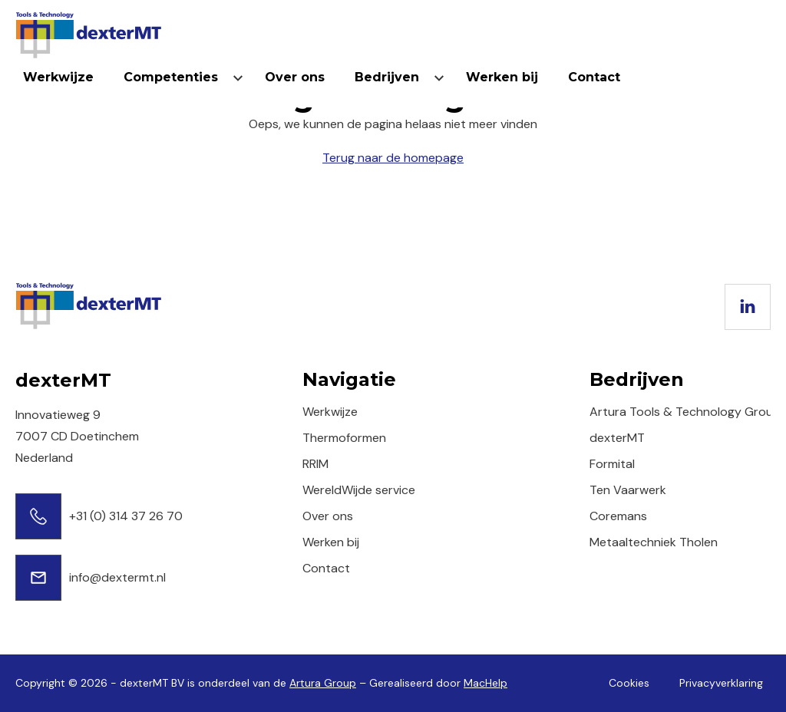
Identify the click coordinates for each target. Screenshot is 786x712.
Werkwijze (58, 77)
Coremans (618, 516)
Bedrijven (387, 77)
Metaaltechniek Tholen (654, 542)
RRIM (315, 464)
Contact (594, 77)
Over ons (295, 77)
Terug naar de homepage (393, 158)
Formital (612, 464)
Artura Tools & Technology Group (685, 412)
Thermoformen (344, 438)
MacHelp (485, 683)
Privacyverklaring (721, 683)
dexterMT (617, 438)
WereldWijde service (358, 490)
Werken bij (502, 77)
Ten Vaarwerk (628, 490)
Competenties (171, 77)
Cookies (629, 683)
